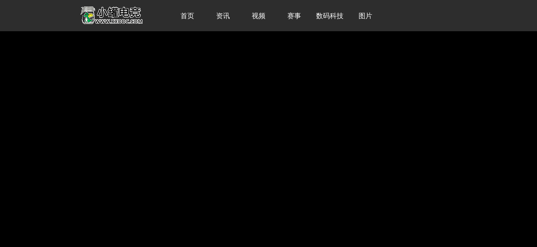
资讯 (223, 16)
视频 (258, 16)
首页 (187, 16)
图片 (365, 16)
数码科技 (330, 16)
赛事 (294, 16)
